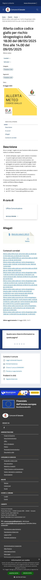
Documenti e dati (9, 452)
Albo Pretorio (8, 549)
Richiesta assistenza (10, 538)
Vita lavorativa (8, 464)
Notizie (6, 483)
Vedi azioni (8, 62)
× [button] (39, 559)
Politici (6, 447)
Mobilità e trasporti (9, 466)
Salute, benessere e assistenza (13, 472)
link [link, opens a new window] (37, 569)
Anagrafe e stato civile (10, 461)
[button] (20, 577)
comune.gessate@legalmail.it (13, 521)
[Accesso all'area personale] (30, 3)
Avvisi (16, 17)
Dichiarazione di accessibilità (12, 557)
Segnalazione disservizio (11, 532)
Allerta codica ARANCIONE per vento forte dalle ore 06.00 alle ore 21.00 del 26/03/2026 (20, 259)
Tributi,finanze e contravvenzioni (13, 469)
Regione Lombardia (8, 3)
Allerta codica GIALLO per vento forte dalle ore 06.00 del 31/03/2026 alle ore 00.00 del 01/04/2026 (19, 255)
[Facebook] (4, 427)
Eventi (6, 499)
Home (4, 17)
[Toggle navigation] (3, 9)
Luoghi (6, 496)
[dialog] (20, 569)
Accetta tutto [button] (13, 573)
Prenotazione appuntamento (12, 529)
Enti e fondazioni (9, 444)
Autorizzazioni (8, 475)
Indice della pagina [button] (11, 122)
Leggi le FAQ (7, 535)
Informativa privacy (9, 551)
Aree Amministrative (10, 438)
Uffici (5, 441)
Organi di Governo (9, 436)
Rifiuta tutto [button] (27, 573)
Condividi (7, 58)
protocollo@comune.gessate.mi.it (16, 523)
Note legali (7, 554)
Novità (10, 17)
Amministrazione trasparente (12, 546)
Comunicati (7, 486)
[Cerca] (37, 10)
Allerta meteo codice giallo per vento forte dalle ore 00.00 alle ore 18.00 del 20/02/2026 (20, 269)
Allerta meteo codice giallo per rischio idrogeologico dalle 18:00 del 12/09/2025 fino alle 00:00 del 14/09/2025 (19, 313)
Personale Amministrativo (11, 449)
